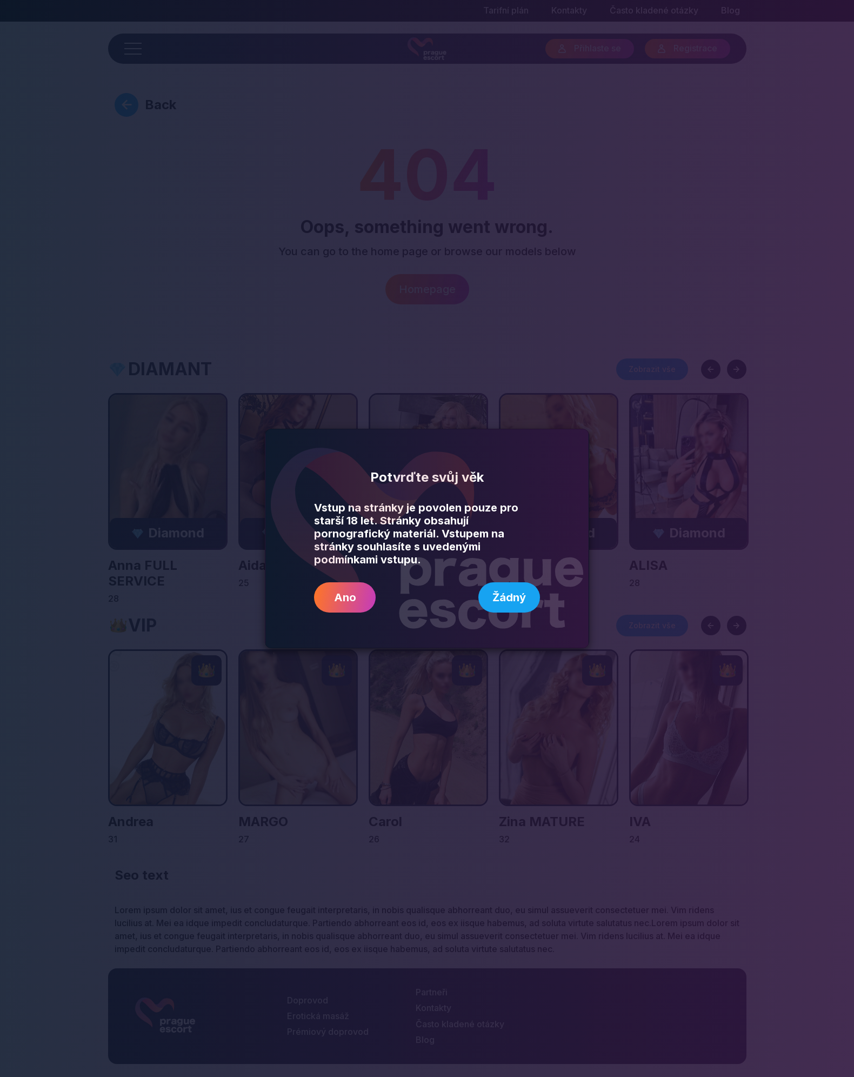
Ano (345, 597)
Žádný (509, 597)
